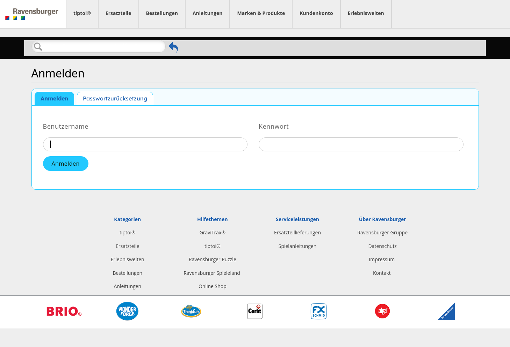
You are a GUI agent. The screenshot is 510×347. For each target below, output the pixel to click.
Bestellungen (162, 13)
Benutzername (65, 125)
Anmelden (54, 98)
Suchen (38, 47)
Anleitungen (208, 13)
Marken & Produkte (261, 13)
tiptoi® (82, 13)
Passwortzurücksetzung (115, 98)
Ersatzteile (118, 13)
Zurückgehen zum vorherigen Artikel (173, 47)
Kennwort (274, 125)
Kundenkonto (316, 13)
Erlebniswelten (366, 13)
